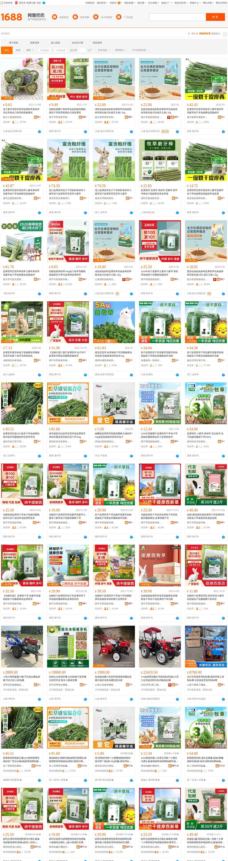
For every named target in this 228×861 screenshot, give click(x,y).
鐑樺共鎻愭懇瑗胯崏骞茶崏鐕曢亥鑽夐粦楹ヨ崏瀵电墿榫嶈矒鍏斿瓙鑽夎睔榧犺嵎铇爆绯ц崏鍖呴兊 (113, 841)
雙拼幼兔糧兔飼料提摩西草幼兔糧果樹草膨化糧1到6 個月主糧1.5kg (205, 273)
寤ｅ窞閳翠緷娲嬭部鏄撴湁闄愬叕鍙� (59, 766)
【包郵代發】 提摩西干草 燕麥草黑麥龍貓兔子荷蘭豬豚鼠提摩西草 (22, 597)
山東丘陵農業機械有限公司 (105, 684)
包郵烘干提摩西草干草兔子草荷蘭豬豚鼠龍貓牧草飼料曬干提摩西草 (113, 597)
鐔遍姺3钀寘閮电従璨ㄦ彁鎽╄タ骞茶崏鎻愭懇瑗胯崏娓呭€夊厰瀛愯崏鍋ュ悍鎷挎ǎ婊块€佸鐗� (206, 841)
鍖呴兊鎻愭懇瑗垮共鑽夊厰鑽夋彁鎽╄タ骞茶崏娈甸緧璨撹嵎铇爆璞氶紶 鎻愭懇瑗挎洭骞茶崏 (159, 841)
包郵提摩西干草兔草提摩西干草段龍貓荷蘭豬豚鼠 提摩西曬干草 (159, 516)
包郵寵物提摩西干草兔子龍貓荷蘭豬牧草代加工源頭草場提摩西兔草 (21, 516)
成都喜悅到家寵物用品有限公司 (13, 360)
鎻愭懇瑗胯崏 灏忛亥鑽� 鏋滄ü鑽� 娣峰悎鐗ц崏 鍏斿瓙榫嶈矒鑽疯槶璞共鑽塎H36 (205, 760)
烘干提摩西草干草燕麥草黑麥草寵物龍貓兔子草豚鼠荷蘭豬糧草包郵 (159, 354)
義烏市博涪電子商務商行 (197, 360)
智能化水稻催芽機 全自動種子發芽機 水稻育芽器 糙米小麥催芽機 (67, 678)
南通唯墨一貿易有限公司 (151, 360)
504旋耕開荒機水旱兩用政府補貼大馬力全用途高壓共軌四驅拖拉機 (160, 678)
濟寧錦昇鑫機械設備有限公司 (13, 684)
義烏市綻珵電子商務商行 (13, 441)
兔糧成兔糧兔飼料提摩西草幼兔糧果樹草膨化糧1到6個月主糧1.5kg (159, 111)
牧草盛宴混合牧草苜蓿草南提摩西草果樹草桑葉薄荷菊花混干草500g (67, 435)
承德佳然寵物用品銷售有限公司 (105, 441)
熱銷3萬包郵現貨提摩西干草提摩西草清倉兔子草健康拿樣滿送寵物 (206, 516)
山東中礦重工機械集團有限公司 (197, 684)
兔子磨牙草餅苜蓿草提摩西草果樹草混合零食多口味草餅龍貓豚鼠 (21, 111)
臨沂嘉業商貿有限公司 (105, 117)
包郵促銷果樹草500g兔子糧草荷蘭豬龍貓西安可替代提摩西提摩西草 (67, 273)
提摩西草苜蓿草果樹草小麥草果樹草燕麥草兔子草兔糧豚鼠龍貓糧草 (205, 111)
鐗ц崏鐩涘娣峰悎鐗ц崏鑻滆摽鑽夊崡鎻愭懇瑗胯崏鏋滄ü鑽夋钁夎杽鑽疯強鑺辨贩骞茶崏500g (67, 760)
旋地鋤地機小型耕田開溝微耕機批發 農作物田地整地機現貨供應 (113, 678)
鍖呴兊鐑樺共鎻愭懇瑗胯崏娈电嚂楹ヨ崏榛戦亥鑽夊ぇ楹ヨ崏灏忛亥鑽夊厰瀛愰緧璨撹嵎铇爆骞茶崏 (67, 841)
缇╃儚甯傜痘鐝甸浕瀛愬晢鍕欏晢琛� (13, 766)
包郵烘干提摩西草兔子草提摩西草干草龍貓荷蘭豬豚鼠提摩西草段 (67, 597)
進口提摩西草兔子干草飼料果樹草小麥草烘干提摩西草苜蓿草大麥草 (67, 192)
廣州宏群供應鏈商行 (59, 198)
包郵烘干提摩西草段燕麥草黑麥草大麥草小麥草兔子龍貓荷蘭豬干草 (67, 516)
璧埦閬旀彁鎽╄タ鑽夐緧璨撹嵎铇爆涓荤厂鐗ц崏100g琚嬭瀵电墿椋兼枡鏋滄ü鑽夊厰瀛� (113, 760)
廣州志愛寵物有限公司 (13, 198)
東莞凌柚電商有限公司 (197, 198)
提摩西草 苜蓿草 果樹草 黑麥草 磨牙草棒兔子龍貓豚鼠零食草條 (159, 192)
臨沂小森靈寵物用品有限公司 (13, 117)
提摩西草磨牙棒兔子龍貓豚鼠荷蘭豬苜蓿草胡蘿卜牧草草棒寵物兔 (21, 354)
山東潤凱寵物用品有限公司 (105, 279)
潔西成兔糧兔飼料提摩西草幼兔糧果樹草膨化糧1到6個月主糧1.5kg (113, 111)
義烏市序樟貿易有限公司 (105, 198)
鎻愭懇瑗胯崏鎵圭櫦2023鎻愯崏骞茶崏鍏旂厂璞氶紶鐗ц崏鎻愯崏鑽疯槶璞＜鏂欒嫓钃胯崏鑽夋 (22, 760)
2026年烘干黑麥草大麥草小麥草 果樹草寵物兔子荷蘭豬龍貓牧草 (159, 273)
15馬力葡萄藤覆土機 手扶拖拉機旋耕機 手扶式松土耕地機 (21, 678)
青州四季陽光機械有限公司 (59, 684)
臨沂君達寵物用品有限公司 (151, 117)
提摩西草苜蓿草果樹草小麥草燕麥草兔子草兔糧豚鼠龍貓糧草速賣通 (205, 192)
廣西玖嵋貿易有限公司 (105, 360)
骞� (38, 765)
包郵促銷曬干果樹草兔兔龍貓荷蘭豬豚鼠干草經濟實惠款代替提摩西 (67, 111)
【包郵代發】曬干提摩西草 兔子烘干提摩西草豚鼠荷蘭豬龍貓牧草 (67, 354)
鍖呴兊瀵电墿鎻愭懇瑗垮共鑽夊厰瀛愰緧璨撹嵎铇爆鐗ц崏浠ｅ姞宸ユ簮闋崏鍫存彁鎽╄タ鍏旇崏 (21, 841)
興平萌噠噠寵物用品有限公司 (151, 279)
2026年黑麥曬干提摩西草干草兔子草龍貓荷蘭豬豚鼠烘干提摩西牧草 (159, 435)
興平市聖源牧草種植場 (59, 117)
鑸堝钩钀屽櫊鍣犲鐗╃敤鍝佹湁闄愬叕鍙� (151, 766)
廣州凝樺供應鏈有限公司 (197, 117)
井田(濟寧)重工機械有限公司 (151, 684)
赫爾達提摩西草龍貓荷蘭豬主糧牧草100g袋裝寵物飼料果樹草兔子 (114, 435)
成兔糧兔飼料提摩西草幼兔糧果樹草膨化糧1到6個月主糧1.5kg (113, 273)
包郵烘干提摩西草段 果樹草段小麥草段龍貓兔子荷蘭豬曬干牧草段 (205, 597)
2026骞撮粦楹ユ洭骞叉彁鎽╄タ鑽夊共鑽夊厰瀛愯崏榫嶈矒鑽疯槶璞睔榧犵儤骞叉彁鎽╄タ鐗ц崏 (159, 760)
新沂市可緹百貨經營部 (13, 279)
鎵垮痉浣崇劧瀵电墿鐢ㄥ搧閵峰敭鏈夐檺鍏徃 (105, 766)
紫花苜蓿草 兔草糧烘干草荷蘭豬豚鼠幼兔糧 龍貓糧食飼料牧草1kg (113, 354)
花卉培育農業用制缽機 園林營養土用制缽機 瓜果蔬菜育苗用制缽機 (205, 678)
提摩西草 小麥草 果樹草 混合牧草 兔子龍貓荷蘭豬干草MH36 (205, 435)
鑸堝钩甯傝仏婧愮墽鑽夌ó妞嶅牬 (13, 847)
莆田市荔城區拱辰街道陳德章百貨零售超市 (151, 198)
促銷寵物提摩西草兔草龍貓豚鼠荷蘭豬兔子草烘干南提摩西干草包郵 (159, 597)
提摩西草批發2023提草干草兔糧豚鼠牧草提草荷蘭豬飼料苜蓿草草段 (21, 435)
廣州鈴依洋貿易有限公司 (59, 441)
